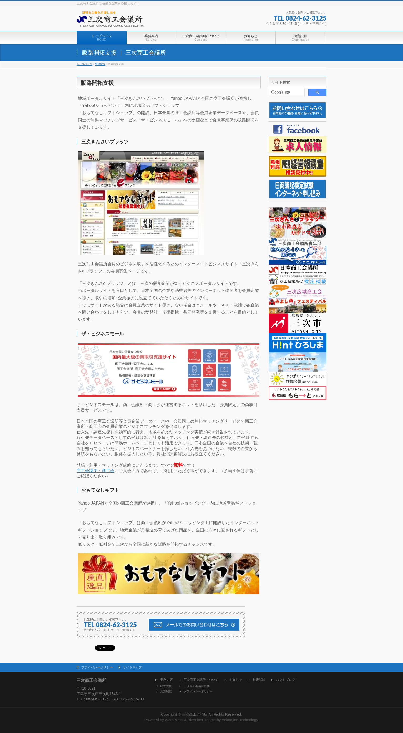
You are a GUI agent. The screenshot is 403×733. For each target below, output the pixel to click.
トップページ (84, 64)
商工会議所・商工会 (95, 470)
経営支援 (166, 686)
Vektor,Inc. (230, 720)
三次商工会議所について (201, 680)
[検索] (286, 92)
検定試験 (259, 680)
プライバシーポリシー (97, 667)
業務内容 (166, 680)
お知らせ (235, 680)
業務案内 (100, 64)
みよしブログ (285, 680)
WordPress (174, 720)
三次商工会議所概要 (197, 686)
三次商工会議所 (195, 714)
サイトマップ (132, 667)
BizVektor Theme (202, 720)
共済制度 (166, 691)
